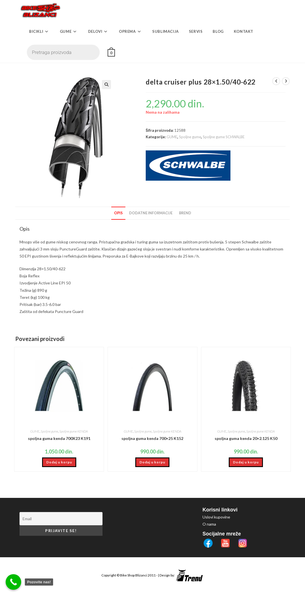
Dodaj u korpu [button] (59, 462)
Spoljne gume (190, 137)
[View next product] (286, 81)
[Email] (61, 518)
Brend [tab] (185, 213)
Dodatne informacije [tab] (151, 213)
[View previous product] (276, 81)
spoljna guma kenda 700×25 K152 (152, 438)
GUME (172, 137)
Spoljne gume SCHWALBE (224, 137)
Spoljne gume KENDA (73, 431)
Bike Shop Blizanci (134, 575)
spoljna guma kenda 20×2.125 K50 (246, 438)
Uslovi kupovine (216, 517)
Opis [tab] (118, 213)
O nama (209, 524)
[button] (118, 84)
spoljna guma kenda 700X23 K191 (59, 438)
